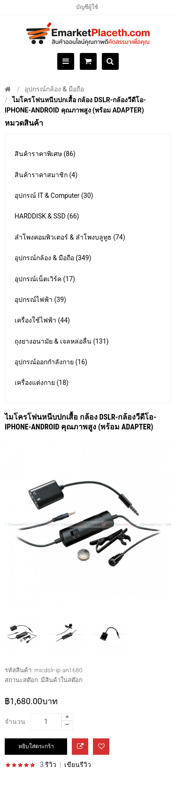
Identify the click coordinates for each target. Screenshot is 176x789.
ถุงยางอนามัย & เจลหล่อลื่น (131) (61, 341)
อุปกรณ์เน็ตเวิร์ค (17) (45, 279)
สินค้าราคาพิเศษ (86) (45, 154)
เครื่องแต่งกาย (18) (42, 382)
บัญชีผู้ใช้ (87, 7)
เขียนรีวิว (77, 764)
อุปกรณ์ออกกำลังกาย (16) (51, 362)
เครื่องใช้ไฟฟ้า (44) (42, 320)
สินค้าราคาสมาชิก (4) (46, 175)
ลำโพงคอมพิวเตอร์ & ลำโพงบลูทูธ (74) (70, 237)
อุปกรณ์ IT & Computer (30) (54, 195)
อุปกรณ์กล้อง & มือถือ (54, 89)
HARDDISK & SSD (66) (47, 216)
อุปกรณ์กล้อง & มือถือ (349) (53, 258)
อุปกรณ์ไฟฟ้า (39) (40, 299)
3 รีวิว (48, 764)
